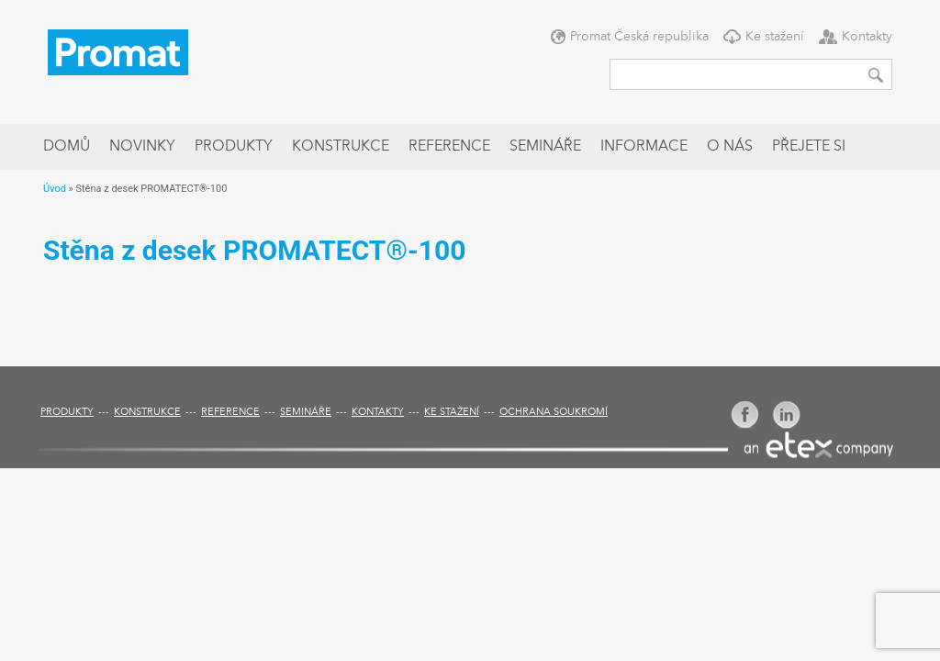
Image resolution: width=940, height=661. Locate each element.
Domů (66, 147)
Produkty (234, 147)
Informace (644, 147)
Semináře (545, 147)
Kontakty (867, 36)
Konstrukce (340, 147)
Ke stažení (774, 36)
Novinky (142, 147)
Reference (449, 147)
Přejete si (808, 147)
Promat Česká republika (639, 36)
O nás (730, 147)
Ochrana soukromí (553, 413)
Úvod (54, 189)
